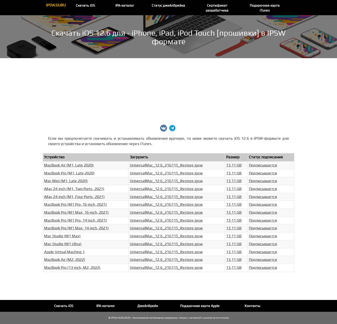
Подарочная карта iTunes (265, 8)
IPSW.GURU (56, 5)
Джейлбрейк (147, 306)
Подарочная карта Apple (200, 306)
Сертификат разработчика (217, 8)
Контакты (252, 306)
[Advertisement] (168, 90)
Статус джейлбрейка (168, 6)
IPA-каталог (124, 6)
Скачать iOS (85, 6)
